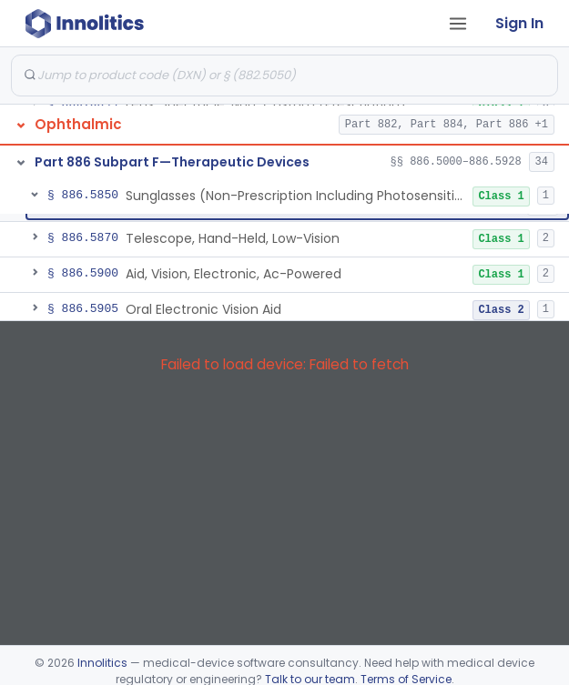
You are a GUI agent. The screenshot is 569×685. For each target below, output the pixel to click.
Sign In (519, 23)
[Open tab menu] (457, 23)
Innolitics (102, 662)
